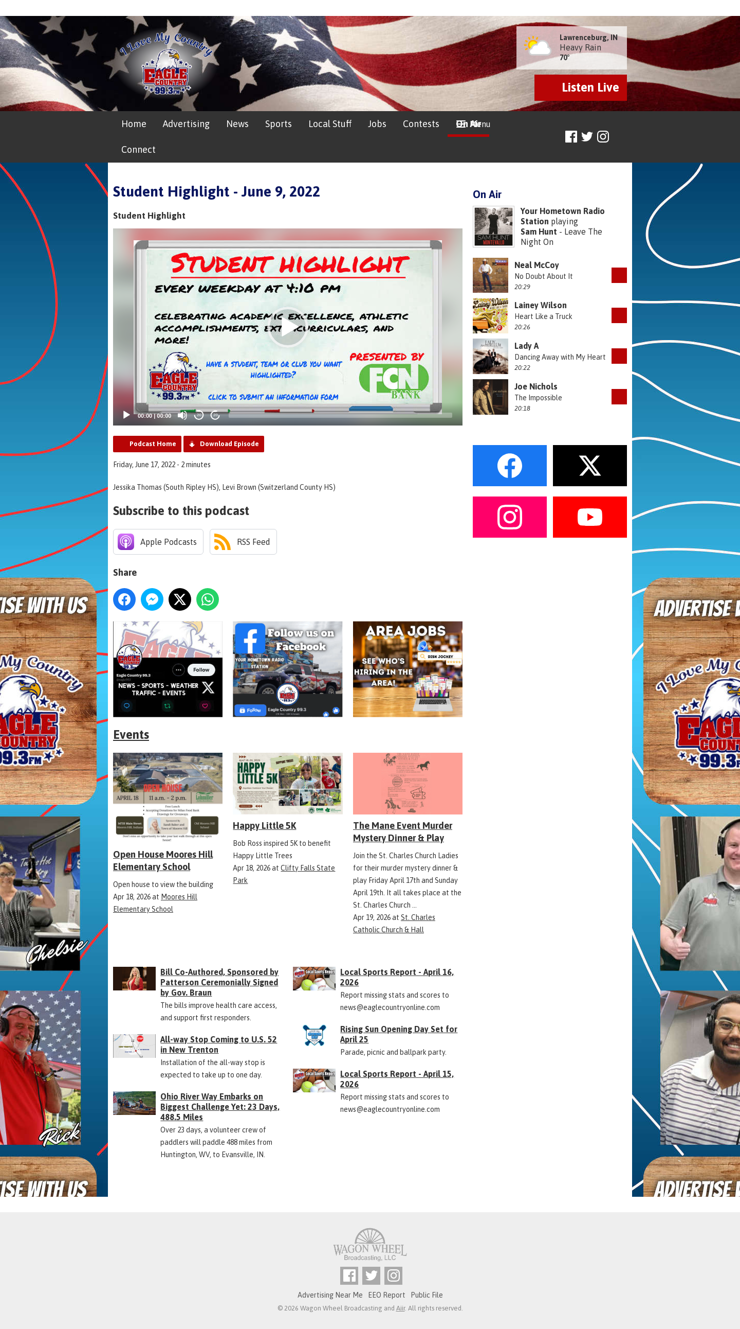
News (237, 123)
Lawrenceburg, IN (589, 37)
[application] (287, 327)
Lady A (526, 345)
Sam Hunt (539, 231)
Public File (427, 1295)
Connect (138, 149)
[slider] (340, 415)
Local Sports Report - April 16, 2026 (397, 977)
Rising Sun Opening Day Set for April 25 (398, 1034)
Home (133, 123)
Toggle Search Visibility (620, 137)
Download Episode (229, 444)
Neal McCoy (536, 265)
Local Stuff (329, 123)
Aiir (400, 1308)
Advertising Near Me (330, 1295)
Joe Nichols (536, 386)
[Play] (126, 415)
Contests (421, 123)
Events (131, 734)
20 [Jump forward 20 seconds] (215, 415)
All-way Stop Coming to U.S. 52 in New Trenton (218, 1044)
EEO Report (386, 1295)
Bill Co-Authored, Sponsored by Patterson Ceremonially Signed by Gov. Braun (219, 982)
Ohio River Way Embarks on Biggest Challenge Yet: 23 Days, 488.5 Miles (220, 1107)
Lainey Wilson (540, 305)
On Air (468, 123)
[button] (287, 327)
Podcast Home (153, 444)
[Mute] (182, 415)
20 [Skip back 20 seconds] (199, 415)
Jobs (377, 123)
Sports (278, 123)
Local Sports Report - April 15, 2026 (397, 1079)
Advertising (186, 123)
